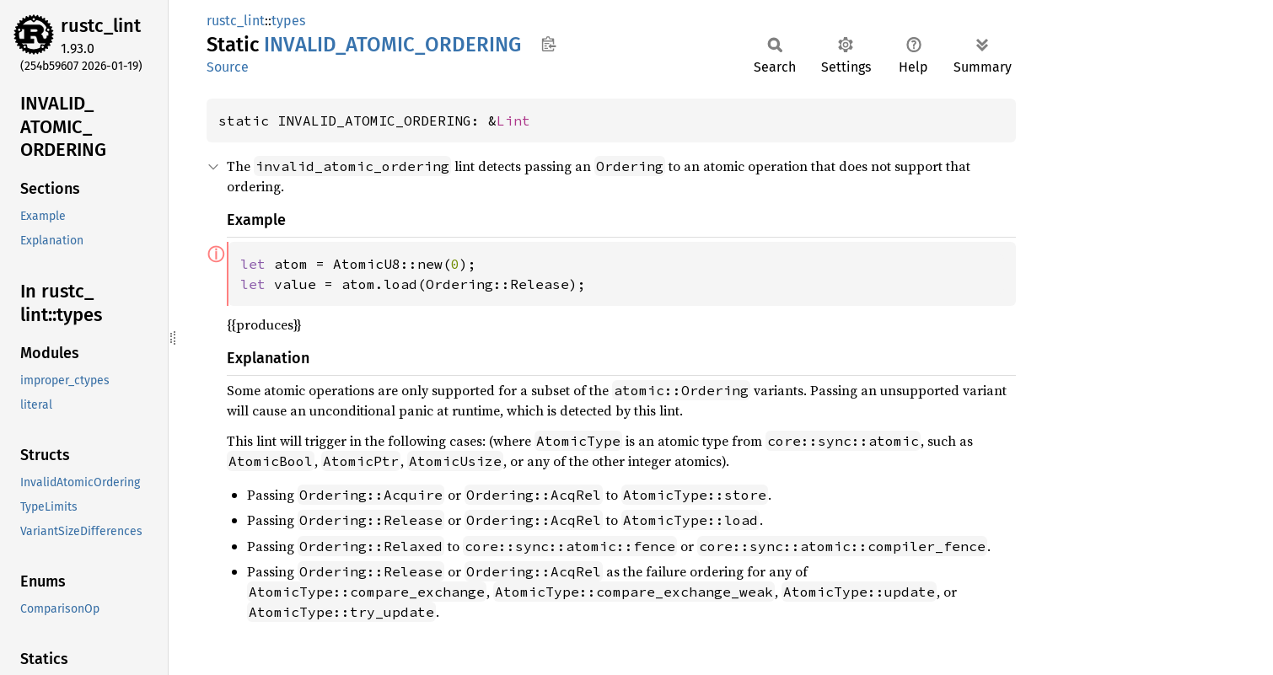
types (288, 21)
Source (228, 67)
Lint (513, 120)
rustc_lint (101, 25)
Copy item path (548, 43)
